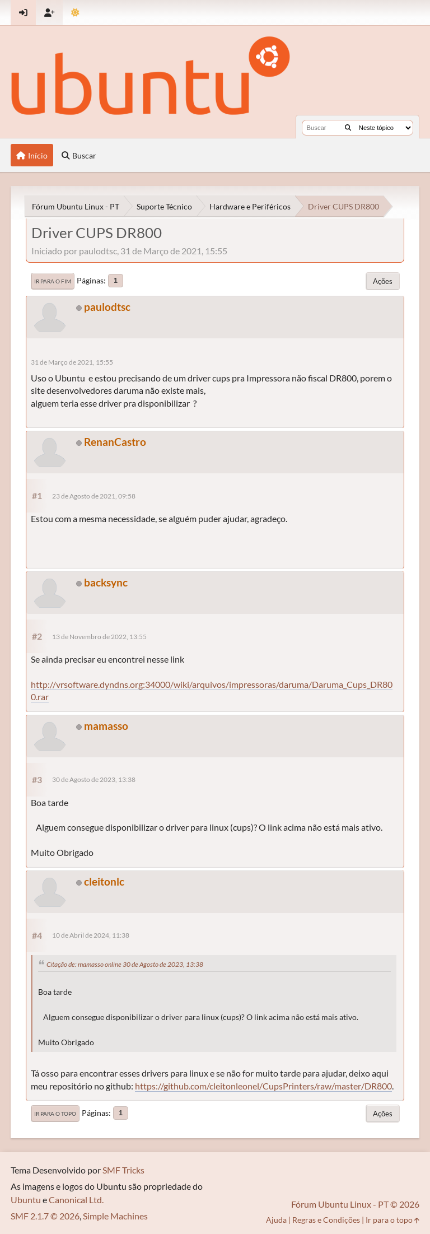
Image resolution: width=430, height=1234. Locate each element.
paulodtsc (107, 306)
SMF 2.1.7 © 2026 (45, 1215)
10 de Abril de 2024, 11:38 (90, 935)
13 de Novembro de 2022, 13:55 (99, 636)
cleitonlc (104, 881)
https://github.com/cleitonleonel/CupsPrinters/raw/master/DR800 (263, 1086)
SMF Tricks (123, 1170)
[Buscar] (348, 128)
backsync (106, 582)
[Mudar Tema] (75, 12)
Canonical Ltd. (76, 1199)
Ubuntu (26, 1199)
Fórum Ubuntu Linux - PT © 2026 (355, 1204)
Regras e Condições (326, 1219)
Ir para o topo (55, 1113)
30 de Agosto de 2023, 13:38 (93, 779)
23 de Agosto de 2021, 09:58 (93, 496)
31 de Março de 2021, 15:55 (72, 362)
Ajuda (276, 1219)
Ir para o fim (52, 281)
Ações (382, 281)
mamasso (106, 725)
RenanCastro (115, 441)
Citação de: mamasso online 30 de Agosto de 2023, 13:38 (124, 964)
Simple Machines (115, 1215)
